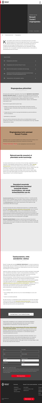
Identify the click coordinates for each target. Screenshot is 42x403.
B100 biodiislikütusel (9, 202)
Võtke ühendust (28, 399)
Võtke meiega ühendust (21, 375)
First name (23, 349)
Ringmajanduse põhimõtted (12, 60)
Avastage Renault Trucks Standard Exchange (20, 314)
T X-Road (11, 210)
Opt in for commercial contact (10, 367)
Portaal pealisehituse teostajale (17, 389)
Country (22, 362)
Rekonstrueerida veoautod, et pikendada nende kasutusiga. (18, 68)
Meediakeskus (16, 387)
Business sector (24, 358)
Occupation (5, 358)
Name (4, 349)
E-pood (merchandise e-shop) (28, 388)
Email (4, 354)
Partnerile (16, 384)
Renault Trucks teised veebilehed (30, 384)
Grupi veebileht (26, 387)
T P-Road (15, 210)
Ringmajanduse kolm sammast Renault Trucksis (16, 64)
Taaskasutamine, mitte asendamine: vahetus (15, 78)
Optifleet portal (26, 390)
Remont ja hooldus (17, 391)
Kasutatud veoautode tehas (8, 197)
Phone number (24, 354)
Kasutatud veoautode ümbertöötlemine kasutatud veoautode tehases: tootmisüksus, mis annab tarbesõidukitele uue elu (20, 73)
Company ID (5, 362)
